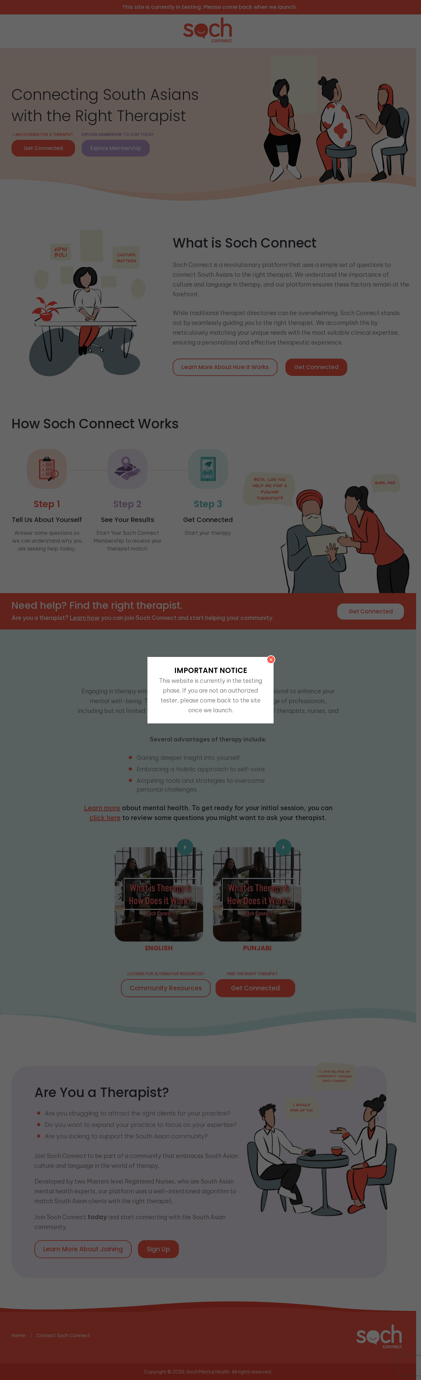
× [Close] (271, 659)
